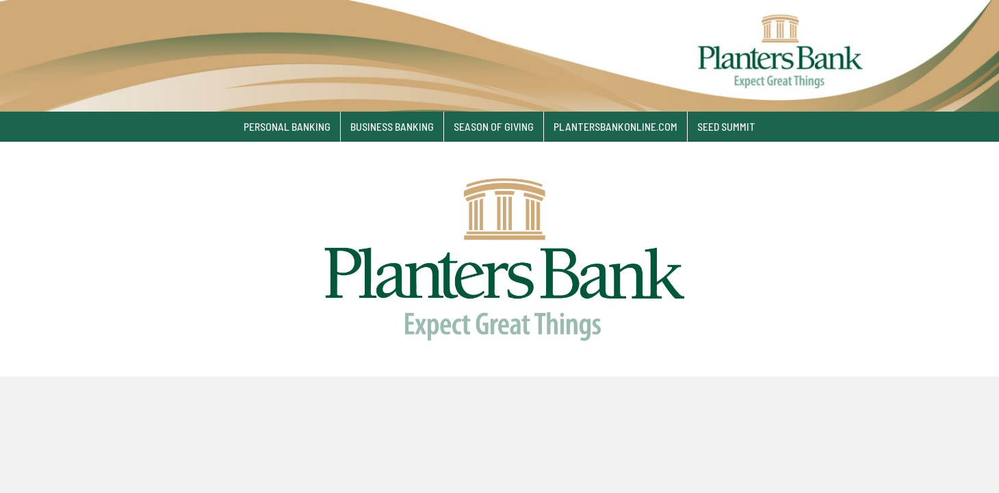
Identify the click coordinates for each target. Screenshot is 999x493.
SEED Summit (726, 126)
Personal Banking (287, 126)
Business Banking (392, 126)
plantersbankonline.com (615, 126)
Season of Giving (494, 126)
